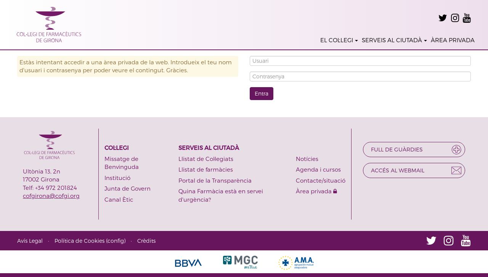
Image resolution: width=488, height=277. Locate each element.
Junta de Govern (127, 188)
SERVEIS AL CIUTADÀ (394, 40)
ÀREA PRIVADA (453, 40)
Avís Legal (30, 240)
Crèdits (146, 240)
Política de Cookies (79, 240)
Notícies (307, 158)
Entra (261, 93)
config (116, 240)
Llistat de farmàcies (205, 169)
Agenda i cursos (318, 169)
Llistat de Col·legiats (205, 158)
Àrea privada (316, 191)
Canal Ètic (118, 199)
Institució (117, 177)
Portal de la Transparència (215, 180)
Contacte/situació (320, 180)
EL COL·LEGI (339, 40)
